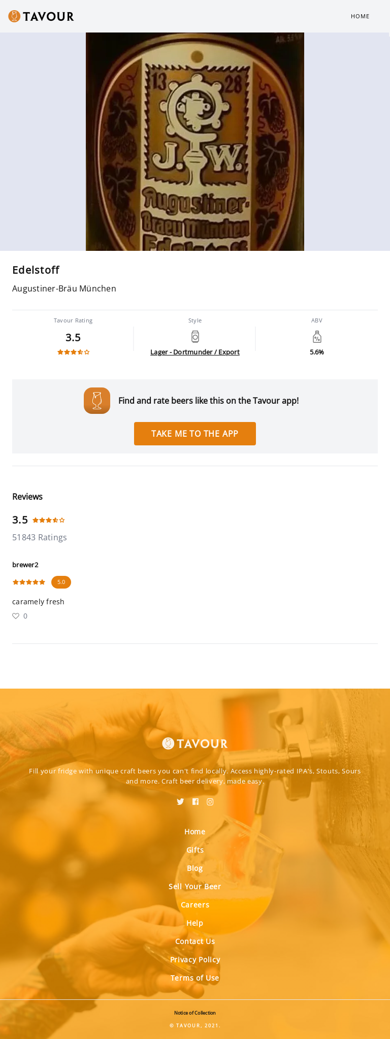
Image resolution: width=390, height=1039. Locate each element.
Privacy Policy (195, 959)
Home (360, 16)
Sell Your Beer (195, 886)
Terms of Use (195, 978)
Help (195, 923)
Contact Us (195, 941)
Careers (195, 905)
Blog (195, 868)
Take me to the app (195, 433)
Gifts (195, 850)
